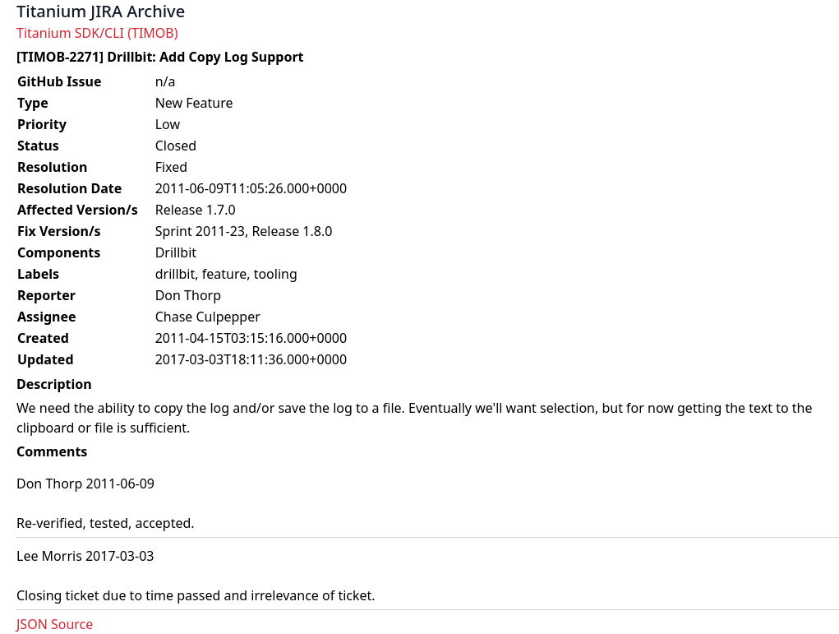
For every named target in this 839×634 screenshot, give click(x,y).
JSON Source (54, 624)
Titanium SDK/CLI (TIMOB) (97, 33)
